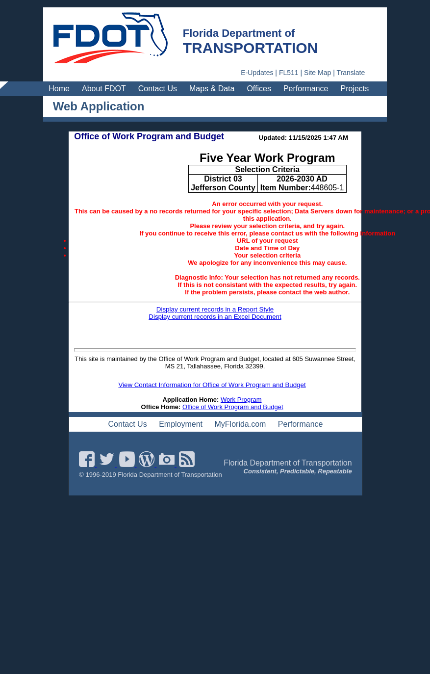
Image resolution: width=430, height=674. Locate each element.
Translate (350, 73)
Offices (259, 88)
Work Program (241, 399)
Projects (355, 88)
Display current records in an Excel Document (215, 316)
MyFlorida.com (240, 424)
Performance (306, 88)
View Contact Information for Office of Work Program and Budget (211, 385)
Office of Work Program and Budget (232, 407)
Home (59, 88)
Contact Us (157, 88)
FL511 (289, 73)
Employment (180, 424)
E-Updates (257, 73)
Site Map (317, 73)
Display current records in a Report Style (215, 309)
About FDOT (104, 88)
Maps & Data (211, 88)
